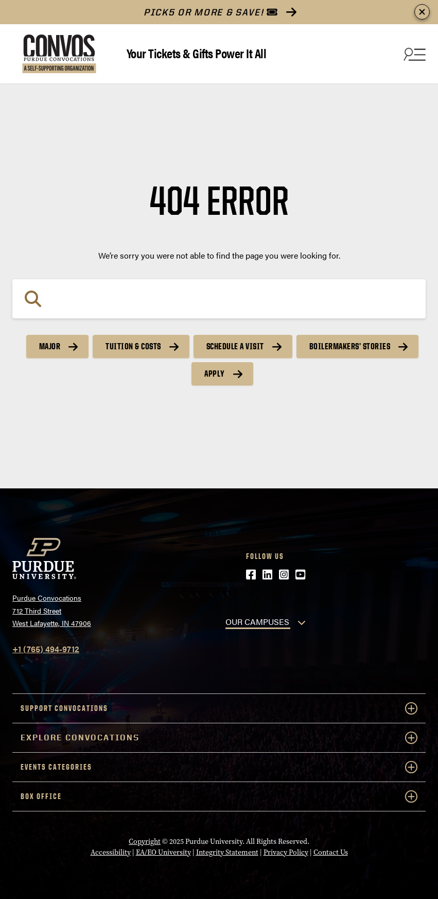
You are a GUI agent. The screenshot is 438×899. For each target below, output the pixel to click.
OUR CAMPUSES (257, 621)
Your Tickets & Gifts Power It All (197, 53)
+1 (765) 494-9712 (45, 649)
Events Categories (219, 767)
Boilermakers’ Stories (350, 346)
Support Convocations (219, 708)
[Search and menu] (413, 54)
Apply (214, 373)
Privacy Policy (286, 852)
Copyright (145, 841)
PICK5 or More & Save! (211, 12)
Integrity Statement (227, 852)
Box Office (219, 796)
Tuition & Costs (133, 346)
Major (50, 346)
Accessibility (111, 852)
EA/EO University (163, 852)
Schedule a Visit (235, 346)
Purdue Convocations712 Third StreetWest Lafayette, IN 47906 (51, 610)
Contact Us (330, 852)
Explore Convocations (219, 738)
